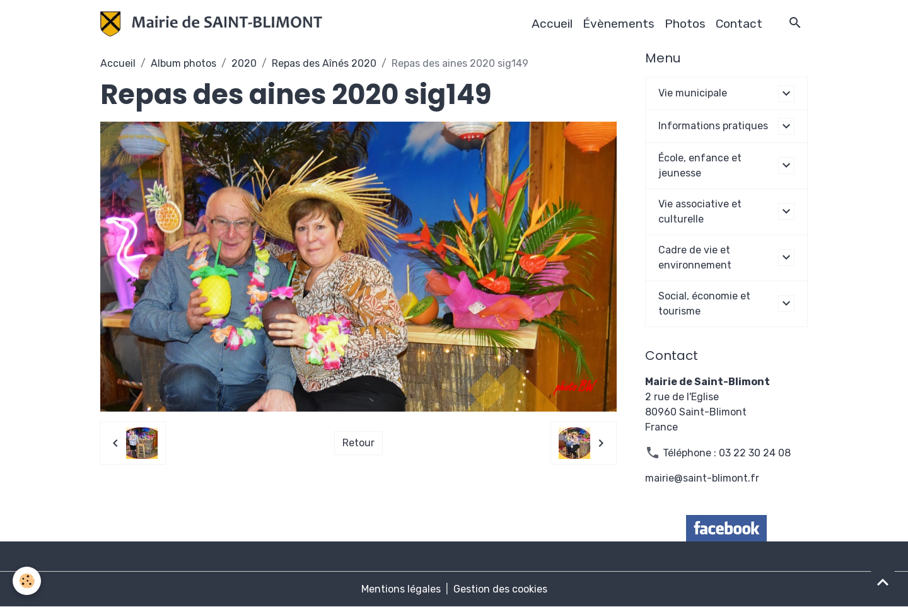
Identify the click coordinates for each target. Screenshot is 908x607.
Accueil (552, 23)
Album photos (183, 63)
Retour (358, 443)
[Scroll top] (883, 582)
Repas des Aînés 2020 (324, 63)
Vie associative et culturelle (700, 211)
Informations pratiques (713, 126)
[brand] (213, 24)
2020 (244, 63)
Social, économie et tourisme (704, 303)
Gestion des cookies (500, 589)
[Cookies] (27, 581)
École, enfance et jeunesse (700, 165)
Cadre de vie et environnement (694, 257)
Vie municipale (692, 93)
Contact (739, 23)
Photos (685, 23)
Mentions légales (401, 589)
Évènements (619, 23)
